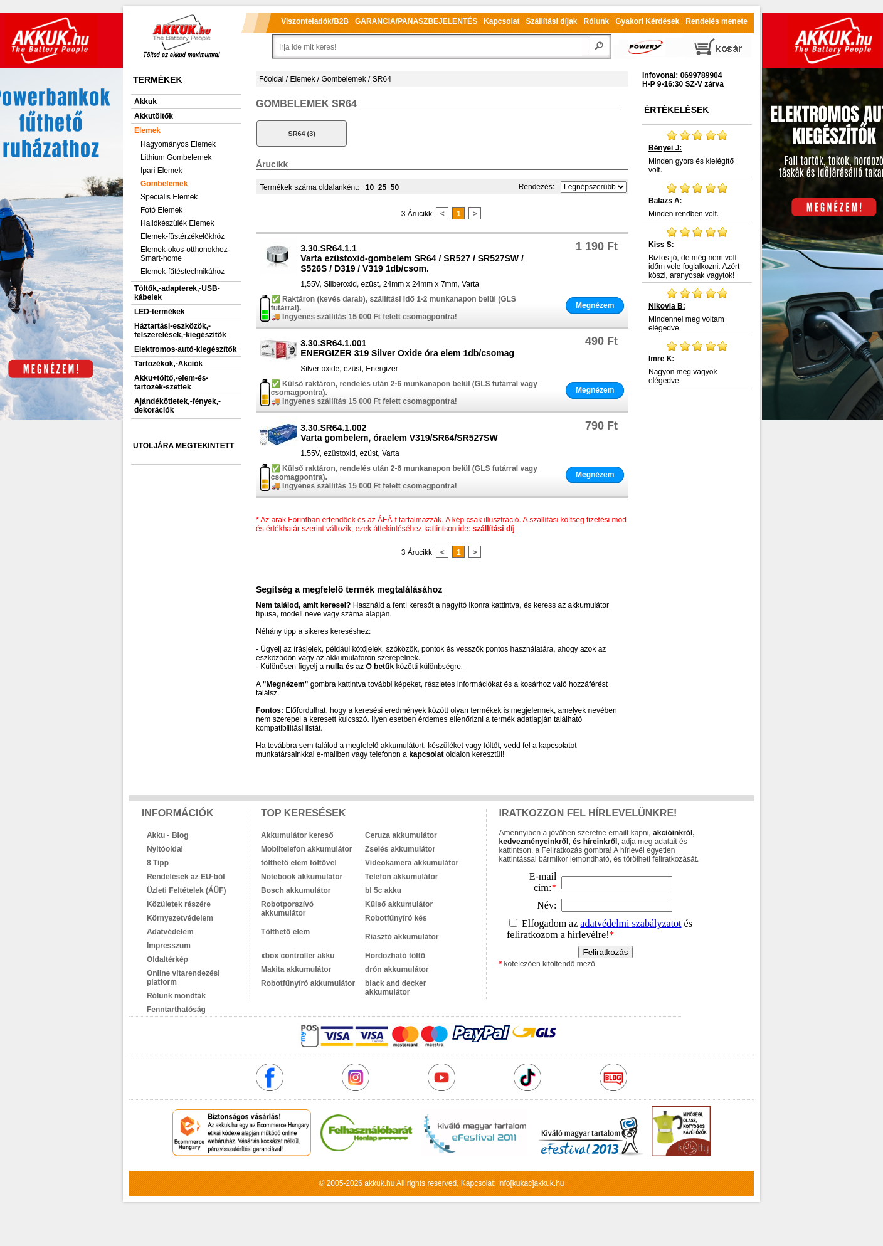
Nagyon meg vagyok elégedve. (697, 362)
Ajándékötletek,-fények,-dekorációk (177, 405)
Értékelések (676, 110)
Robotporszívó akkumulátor (287, 908)
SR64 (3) (301, 133)
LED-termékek (159, 311)
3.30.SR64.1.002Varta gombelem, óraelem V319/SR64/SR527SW (398, 433)
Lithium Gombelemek (175, 157)
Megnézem (595, 305)
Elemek (147, 130)
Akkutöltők (153, 116)
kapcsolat (426, 754)
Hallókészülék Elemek (177, 223)
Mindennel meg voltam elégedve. (697, 309)
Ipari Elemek (161, 170)
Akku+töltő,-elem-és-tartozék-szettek (171, 382)
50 (395, 187)
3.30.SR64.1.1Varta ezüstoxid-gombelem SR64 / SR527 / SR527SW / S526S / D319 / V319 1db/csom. (412, 258)
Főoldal (271, 79)
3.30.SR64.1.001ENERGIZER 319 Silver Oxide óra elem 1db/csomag (407, 348)
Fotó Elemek (161, 210)
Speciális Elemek (169, 197)
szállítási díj (494, 528)
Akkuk (145, 101)
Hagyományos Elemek (178, 144)
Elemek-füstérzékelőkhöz (182, 236)
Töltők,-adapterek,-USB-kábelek (177, 293)
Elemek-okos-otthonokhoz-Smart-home (185, 254)
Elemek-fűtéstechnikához (182, 271)
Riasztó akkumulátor (401, 936)
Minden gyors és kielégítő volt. (697, 151)
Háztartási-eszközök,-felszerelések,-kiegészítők (180, 330)
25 (382, 187)
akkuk (374, 1183)
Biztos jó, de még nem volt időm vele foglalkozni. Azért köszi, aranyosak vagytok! (697, 253)
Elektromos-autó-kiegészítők (185, 349)
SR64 (382, 79)
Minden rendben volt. (697, 200)
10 (370, 187)
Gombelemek (164, 183)
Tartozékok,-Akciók (168, 363)
